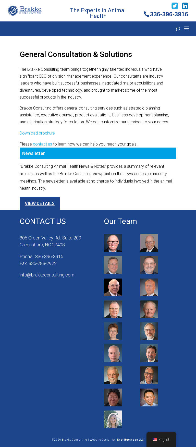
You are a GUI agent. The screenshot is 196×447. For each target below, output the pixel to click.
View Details (40, 203)
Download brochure (37, 133)
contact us (42, 144)
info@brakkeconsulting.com (47, 274)
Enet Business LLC (130, 439)
